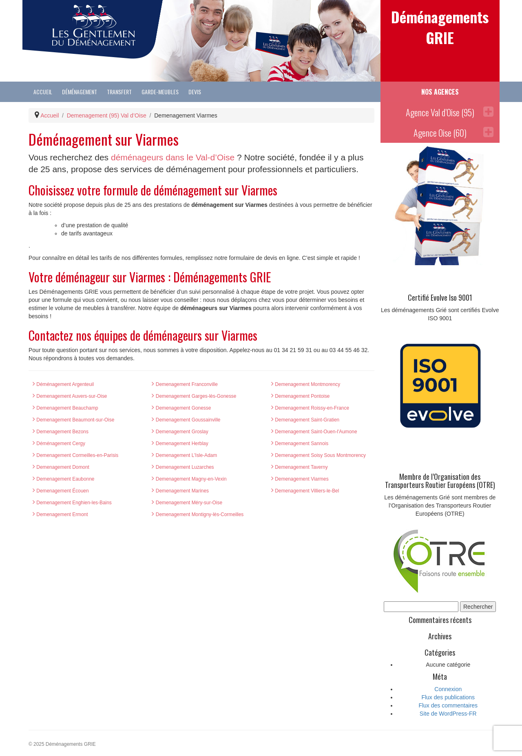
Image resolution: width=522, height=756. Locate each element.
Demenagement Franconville (184, 384)
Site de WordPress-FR (448, 713)
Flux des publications (448, 697)
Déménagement (79, 91)
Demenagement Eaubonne (63, 479)
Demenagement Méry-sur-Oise (187, 502)
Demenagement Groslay (180, 432)
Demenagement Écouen (61, 491)
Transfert (119, 91)
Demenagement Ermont (60, 514)
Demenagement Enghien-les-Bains (72, 502)
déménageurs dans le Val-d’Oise (172, 157)
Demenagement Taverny (299, 467)
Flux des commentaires (448, 705)
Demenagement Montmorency (305, 384)
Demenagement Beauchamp (65, 408)
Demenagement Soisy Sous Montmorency (318, 455)
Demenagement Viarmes (300, 479)
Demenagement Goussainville (186, 420)
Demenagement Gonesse (181, 408)
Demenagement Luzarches (183, 467)
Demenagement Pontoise (300, 396)
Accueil (42, 91)
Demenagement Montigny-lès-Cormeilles (197, 514)
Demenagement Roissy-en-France (310, 408)
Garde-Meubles (160, 91)
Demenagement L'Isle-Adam (184, 455)
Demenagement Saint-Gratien (305, 420)
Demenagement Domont (61, 467)
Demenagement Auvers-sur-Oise (70, 396)
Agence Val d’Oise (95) (449, 112)
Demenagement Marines (180, 491)
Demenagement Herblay (180, 443)
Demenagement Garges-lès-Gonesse (194, 396)
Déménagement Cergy (59, 443)
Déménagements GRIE (440, 27)
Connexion (448, 689)
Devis (194, 91)
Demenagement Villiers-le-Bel (305, 491)
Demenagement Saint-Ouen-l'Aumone (314, 432)
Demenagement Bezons (60, 432)
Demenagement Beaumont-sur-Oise (73, 420)
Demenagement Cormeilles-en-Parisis (75, 455)
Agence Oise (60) (453, 132)
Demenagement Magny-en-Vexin (189, 479)
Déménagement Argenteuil (63, 384)
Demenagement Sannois (299, 443)
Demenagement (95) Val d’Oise (106, 115)
